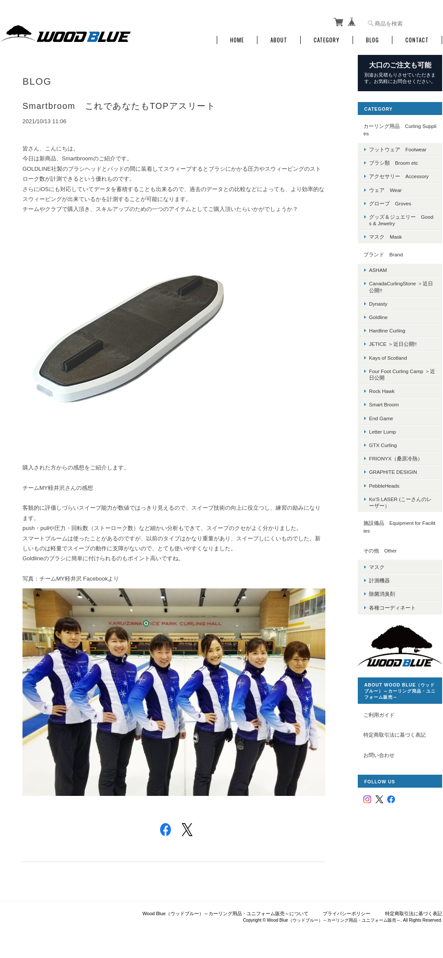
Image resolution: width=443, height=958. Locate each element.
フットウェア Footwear (398, 149)
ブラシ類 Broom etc (393, 163)
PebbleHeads (384, 486)
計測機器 (379, 580)
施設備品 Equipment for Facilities (399, 526)
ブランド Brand (383, 254)
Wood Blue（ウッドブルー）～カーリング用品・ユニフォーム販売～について (225, 913)
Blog (372, 40)
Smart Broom (384, 404)
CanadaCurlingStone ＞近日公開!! (401, 287)
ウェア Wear (385, 190)
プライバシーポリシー (346, 913)
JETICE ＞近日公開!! (393, 344)
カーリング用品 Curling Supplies (400, 130)
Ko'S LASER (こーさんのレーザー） (400, 502)
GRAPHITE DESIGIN (393, 472)
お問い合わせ (379, 755)
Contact (417, 40)
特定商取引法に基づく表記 (394, 735)
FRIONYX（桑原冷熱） (396, 458)
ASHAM (378, 270)
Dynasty (378, 304)
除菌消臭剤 (382, 594)
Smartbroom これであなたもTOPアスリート (118, 106)
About (278, 40)
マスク (377, 567)
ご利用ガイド (379, 715)
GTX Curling (383, 445)
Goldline (378, 317)
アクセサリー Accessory (399, 176)
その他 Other (380, 550)
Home (237, 40)
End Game (381, 418)
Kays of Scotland (388, 358)
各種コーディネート (392, 607)
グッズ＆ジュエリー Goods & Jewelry (401, 220)
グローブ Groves (390, 203)
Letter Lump (382, 431)
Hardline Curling (387, 330)
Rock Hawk (382, 391)
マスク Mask (385, 237)
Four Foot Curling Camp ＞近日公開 (402, 374)
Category (327, 40)
